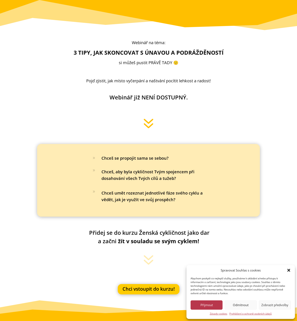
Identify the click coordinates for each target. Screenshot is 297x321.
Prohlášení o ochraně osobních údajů (250, 313)
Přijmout (206, 305)
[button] (289, 270)
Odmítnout (241, 305)
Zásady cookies (218, 313)
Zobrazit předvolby (274, 305)
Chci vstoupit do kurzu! (149, 289)
